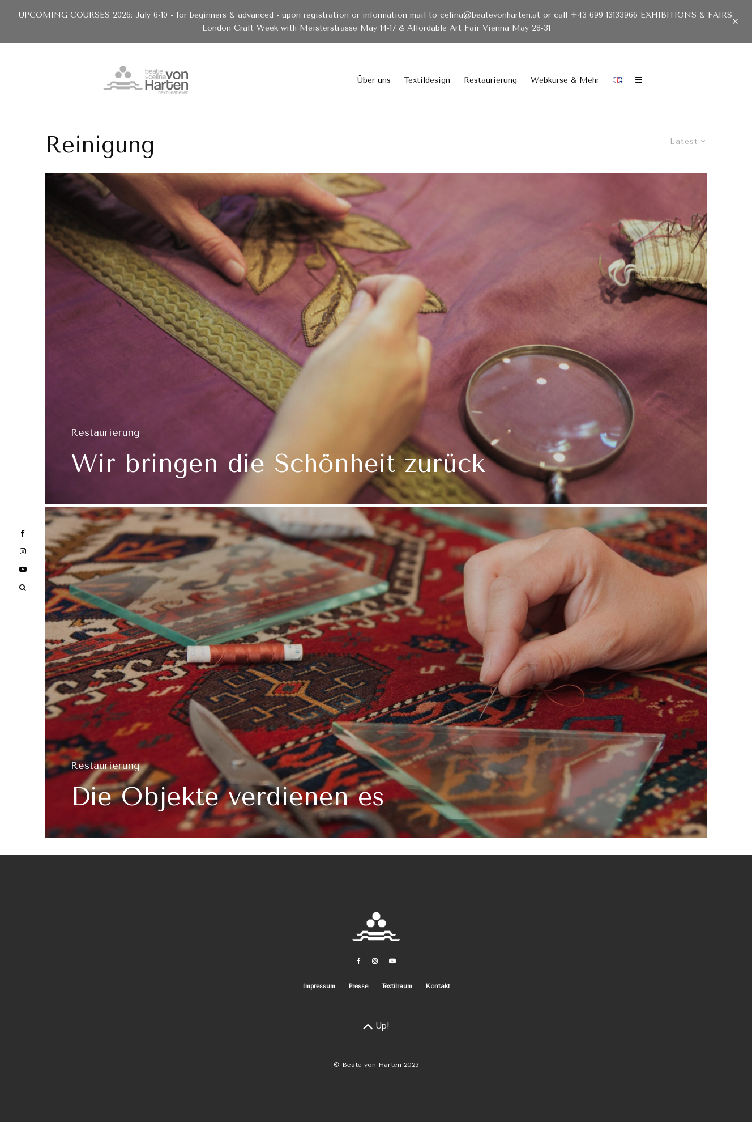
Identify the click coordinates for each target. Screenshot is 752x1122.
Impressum (318, 986)
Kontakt (438, 986)
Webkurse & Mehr (565, 80)
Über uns (374, 80)
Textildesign (427, 80)
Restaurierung (490, 80)
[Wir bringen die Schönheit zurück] (376, 338)
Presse (358, 986)
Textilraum (397, 986)
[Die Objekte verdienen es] (376, 675)
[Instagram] (374, 961)
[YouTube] (392, 961)
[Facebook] (358, 961)
